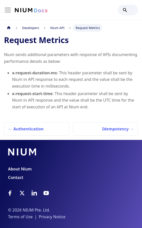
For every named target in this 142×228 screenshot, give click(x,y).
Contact (15, 177)
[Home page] (9, 28)
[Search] (128, 10)
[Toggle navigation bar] (8, 10)
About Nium (20, 169)
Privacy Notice (52, 216)
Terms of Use (20, 216)
